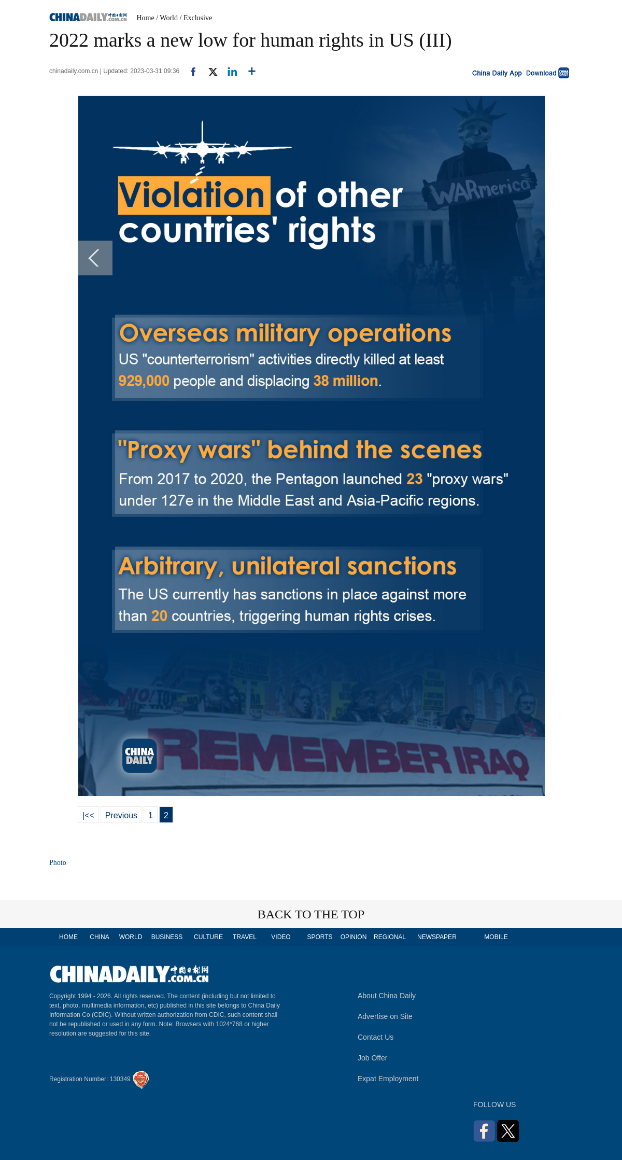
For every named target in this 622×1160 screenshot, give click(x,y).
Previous (121, 815)
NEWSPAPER (436, 937)
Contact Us (375, 1037)
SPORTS (319, 937)
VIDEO (280, 937)
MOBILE (495, 937)
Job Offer (372, 1058)
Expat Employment (388, 1078)
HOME (68, 937)
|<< (88, 815)
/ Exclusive (196, 18)
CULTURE (208, 937)
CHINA (99, 937)
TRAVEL (245, 937)
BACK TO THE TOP (311, 914)
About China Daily (387, 995)
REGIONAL (390, 937)
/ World (167, 18)
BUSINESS (167, 937)
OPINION (354, 937)
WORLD (131, 937)
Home (145, 18)
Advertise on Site (385, 1016)
